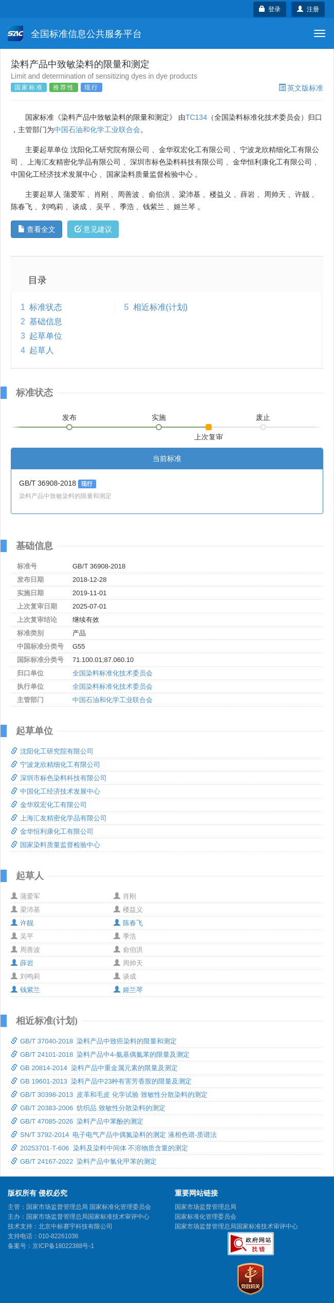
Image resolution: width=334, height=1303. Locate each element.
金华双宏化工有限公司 (49, 805)
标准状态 (45, 307)
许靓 (22, 923)
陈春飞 (128, 923)
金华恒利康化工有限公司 (52, 831)
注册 (308, 9)
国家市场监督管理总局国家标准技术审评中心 (236, 1226)
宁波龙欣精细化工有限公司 (55, 764)
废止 (263, 417)
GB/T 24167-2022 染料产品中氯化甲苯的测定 (84, 1161)
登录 (270, 9)
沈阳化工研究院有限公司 (52, 751)
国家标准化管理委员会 (205, 1216)
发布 (69, 417)
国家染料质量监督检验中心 (55, 845)
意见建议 (93, 229)
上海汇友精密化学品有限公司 (59, 818)
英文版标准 (301, 88)
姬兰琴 (128, 990)
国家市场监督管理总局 (205, 1206)
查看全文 (36, 229)
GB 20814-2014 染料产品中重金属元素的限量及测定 (94, 1068)
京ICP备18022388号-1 (63, 1246)
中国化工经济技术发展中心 (55, 791)
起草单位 (45, 336)
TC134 (196, 117)
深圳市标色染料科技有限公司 (59, 778)
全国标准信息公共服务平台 (75, 33)
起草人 (41, 350)
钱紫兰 (25, 990)
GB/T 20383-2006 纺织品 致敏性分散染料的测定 (88, 1108)
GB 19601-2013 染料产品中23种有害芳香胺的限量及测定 (101, 1081)
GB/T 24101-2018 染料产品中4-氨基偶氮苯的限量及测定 (100, 1054)
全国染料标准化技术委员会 (112, 673)
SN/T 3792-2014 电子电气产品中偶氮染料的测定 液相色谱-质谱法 (114, 1135)
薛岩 (22, 963)
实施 (159, 417)
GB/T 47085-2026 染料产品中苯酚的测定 (77, 1121)
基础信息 (45, 321)
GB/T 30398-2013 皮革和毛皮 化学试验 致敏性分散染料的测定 (109, 1094)
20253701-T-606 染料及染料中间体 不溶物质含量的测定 (99, 1148)
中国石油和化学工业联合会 (97, 129)
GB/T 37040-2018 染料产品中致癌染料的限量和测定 (94, 1041)
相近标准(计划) (160, 307)
